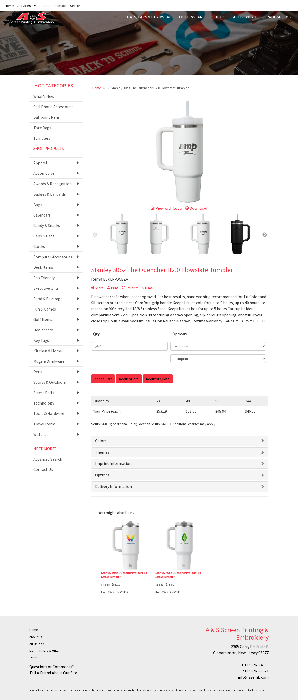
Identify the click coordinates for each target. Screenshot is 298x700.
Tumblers (41, 138)
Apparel (40, 162)
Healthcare (43, 329)
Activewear (244, 20)
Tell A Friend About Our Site (53, 672)
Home (9, 5)
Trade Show (277, 20)
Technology (43, 403)
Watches (40, 434)
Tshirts (217, 20)
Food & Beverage (47, 298)
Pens (37, 371)
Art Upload (36, 644)
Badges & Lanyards (49, 194)
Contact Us (43, 469)
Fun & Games (44, 309)
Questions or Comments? (51, 666)
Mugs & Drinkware (48, 361)
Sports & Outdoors (49, 382)
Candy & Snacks (46, 225)
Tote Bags (42, 127)
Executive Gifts (46, 288)
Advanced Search (47, 459)
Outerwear (190, 20)
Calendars (42, 215)
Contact (60, 5)
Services (24, 5)
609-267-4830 (257, 664)
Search (75, 5)
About (46, 5)
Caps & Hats (43, 235)
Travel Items (44, 423)
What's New (43, 96)
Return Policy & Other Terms (44, 654)
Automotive (43, 173)
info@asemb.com (253, 677)
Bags (37, 204)
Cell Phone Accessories (53, 106)
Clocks (39, 246)
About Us (35, 637)
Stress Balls (43, 392)
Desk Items (43, 267)
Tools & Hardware (48, 413)
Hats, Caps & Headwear (149, 20)
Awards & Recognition (52, 183)
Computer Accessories (52, 256)
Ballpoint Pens (46, 117)
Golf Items (42, 319)
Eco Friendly (44, 277)
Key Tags (41, 340)
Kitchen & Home (47, 350)
